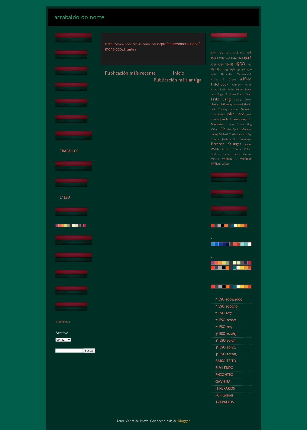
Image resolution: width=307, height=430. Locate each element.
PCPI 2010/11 (224, 395)
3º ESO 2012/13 (225, 334)
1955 (226, 69)
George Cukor (242, 99)
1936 (235, 52)
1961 (243, 69)
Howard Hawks (243, 104)
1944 (234, 58)
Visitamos (62, 321)
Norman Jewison (221, 139)
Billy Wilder (235, 89)
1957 (238, 69)
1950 (240, 63)
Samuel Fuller (232, 154)
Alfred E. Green (223, 79)
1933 (228, 52)
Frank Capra (244, 94)
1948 (220, 64)
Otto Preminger (242, 139)
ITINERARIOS (225, 388)
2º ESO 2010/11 (225, 320)
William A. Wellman (237, 159)
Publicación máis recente (130, 73)
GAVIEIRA (222, 382)
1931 (213, 52)
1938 (249, 52)
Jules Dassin (236, 124)
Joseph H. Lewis (229, 119)
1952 (213, 69)
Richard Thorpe (231, 149)
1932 (221, 52)
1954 (219, 69)
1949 (229, 63)
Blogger (184, 421)
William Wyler (220, 164)
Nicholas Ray (244, 134)
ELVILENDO (224, 368)
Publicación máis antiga (177, 80)
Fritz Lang (221, 99)
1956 (232, 69)
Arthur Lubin (218, 89)
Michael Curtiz (227, 134)
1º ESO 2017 (223, 313)
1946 (248, 57)
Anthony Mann (242, 84)
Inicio (178, 73)
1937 (242, 52)
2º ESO (65, 197)
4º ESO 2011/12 (225, 347)
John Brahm (218, 114)
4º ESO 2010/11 (225, 340)
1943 (227, 58)
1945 (240, 58)
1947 (213, 64)
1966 (249, 69)
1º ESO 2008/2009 (228, 299)
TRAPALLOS (69, 151)
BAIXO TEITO (225, 361)
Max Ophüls (233, 129)
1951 (250, 64)
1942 (221, 58)
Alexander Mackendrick (236, 74)
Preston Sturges (226, 143)
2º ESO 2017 (223, 327)
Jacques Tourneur (241, 109)
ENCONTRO (224, 375)
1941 (214, 57)
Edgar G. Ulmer (226, 94)
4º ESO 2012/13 (226, 354)
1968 (213, 74)
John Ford (236, 114)
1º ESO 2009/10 (226, 306)
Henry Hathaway (221, 104)
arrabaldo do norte (79, 17)
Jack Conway (219, 109)
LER (221, 128)
